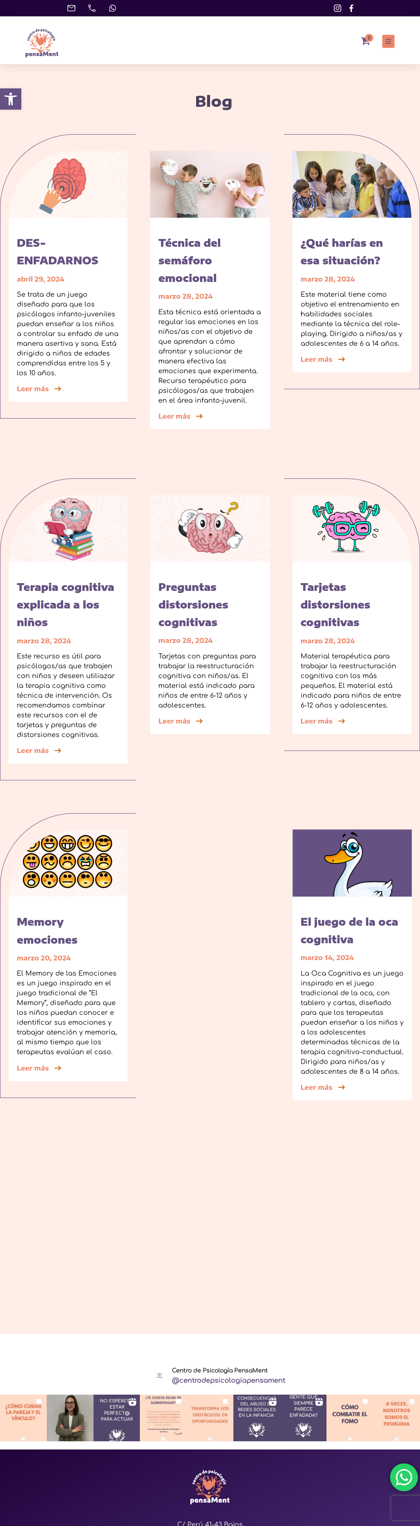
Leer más (40, 389)
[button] (10, 99)
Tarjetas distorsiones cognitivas (335, 604)
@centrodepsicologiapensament (228, 1380)
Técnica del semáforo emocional (189, 260)
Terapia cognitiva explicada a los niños (65, 604)
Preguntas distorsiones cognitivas (193, 604)
